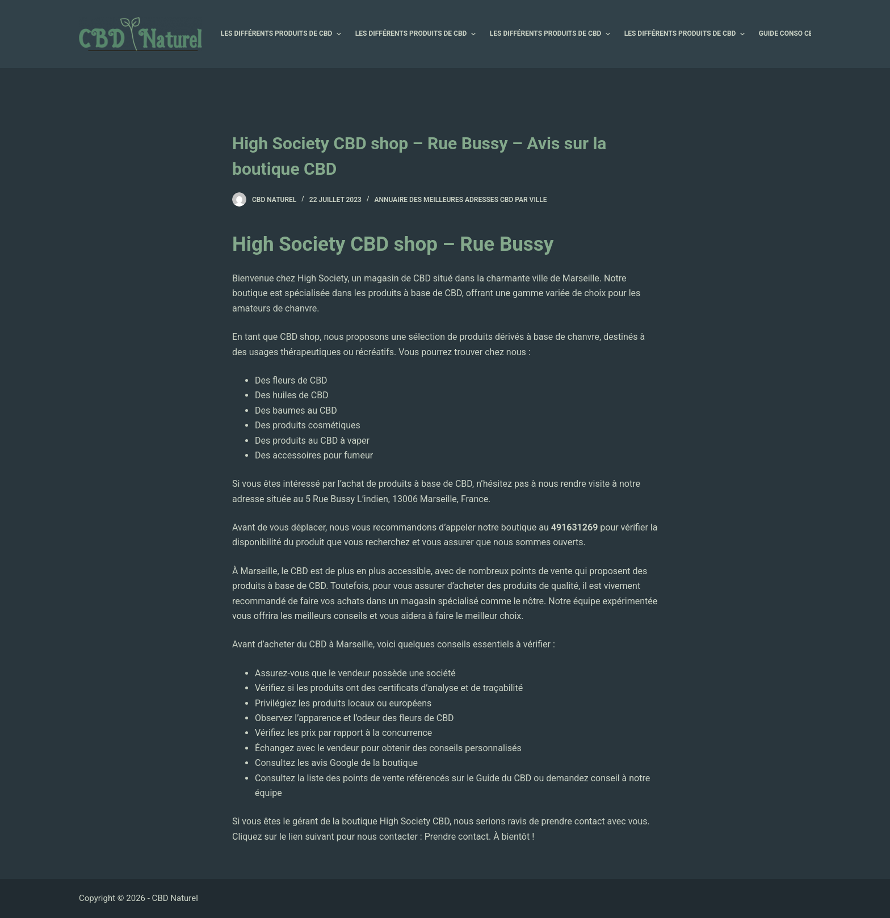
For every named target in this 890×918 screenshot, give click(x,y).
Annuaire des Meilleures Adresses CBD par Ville (461, 200)
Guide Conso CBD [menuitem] (794, 34)
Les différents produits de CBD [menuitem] (282, 34)
